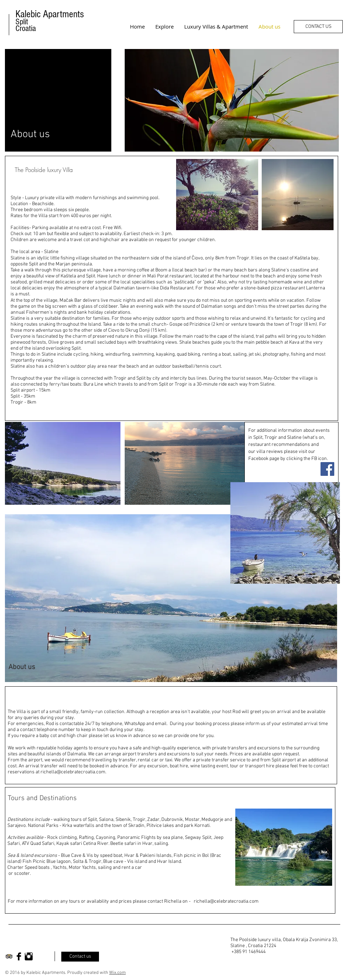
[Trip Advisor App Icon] (9, 956)
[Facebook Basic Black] (19, 956)
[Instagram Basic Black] (29, 956)
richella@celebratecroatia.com (73, 772)
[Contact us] (80, 957)
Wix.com (117, 973)
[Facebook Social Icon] (327, 469)
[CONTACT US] (318, 26)
